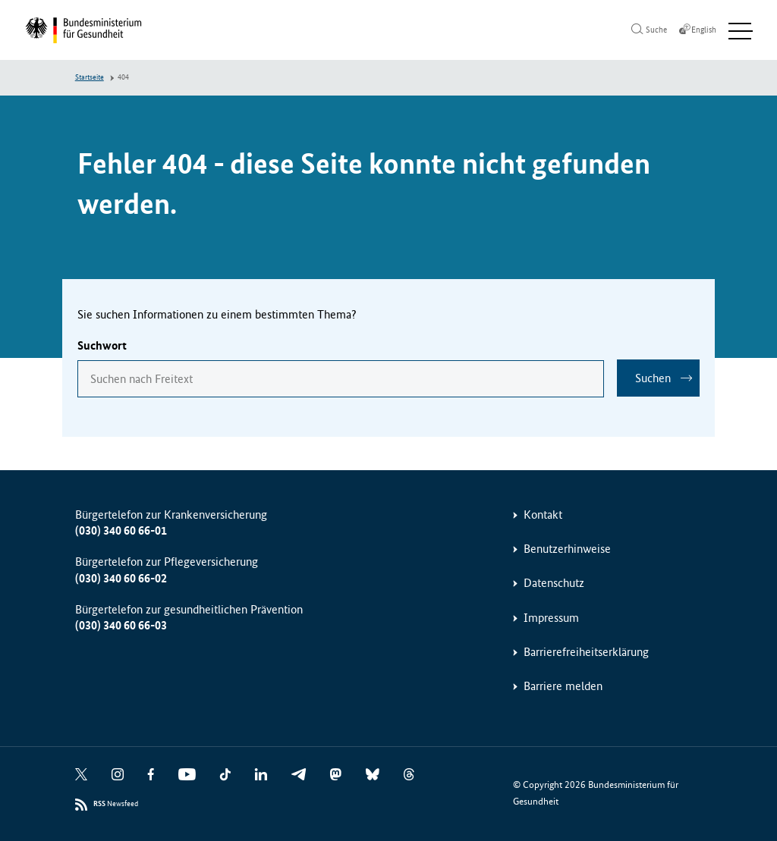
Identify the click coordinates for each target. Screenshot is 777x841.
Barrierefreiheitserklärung (586, 652)
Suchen (653, 379)
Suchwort (102, 346)
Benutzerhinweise (567, 549)
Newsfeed (115, 805)
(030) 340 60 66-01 (121, 531)
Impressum (551, 617)
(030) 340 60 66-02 (121, 578)
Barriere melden (563, 686)
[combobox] (339, 378)
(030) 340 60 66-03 (121, 626)
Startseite (89, 78)
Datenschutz (554, 583)
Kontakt (543, 514)
